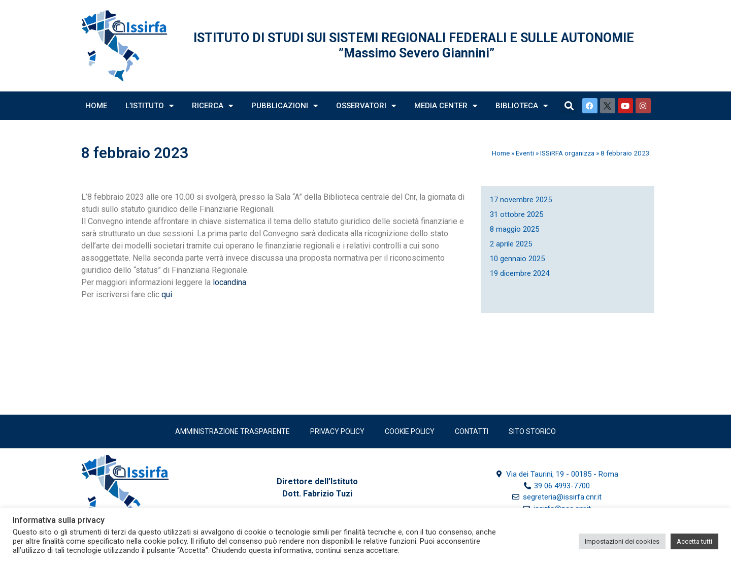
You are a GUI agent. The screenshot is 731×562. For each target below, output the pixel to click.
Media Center (445, 106)
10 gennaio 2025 (517, 258)
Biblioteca (521, 106)
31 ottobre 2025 (516, 214)
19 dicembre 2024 (519, 273)
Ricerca (212, 106)
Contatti (471, 431)
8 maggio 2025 (514, 229)
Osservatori (366, 106)
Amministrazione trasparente (232, 431)
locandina (229, 282)
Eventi (525, 153)
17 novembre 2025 (521, 199)
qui (166, 294)
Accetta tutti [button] (694, 541)
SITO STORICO (532, 431)
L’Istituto (149, 106)
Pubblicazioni (284, 106)
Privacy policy (337, 431)
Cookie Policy (410, 431)
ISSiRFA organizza (567, 153)
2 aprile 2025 (511, 243)
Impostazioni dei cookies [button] (622, 541)
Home (96, 105)
